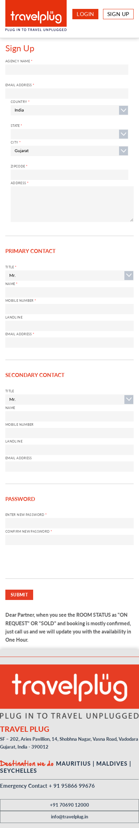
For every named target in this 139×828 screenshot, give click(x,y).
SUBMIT (19, 594)
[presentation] (59, 564)
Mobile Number (20, 300)
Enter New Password (26, 515)
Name (11, 284)
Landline (13, 317)
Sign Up (118, 14)
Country (20, 102)
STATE (16, 126)
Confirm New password (28, 531)
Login (85, 14)
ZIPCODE (19, 166)
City (16, 142)
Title (11, 267)
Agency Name (18, 61)
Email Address (20, 85)
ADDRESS (20, 183)
